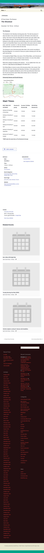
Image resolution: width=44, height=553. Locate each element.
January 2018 (6, 439)
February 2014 (6, 525)
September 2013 (7, 535)
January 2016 (6, 485)
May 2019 (5, 418)
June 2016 (5, 474)
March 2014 (6, 522)
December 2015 (6, 487)
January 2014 (6, 527)
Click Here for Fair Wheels (14, 64)
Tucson (17, 179)
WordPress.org (24, 478)
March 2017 (6, 456)
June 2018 (5, 431)
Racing (22, 440)
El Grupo (22, 426)
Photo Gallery (24, 436)
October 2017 (6, 445)
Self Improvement (24, 452)
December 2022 (6, 397)
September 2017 (7, 447)
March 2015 (6, 502)
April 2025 (5, 376)
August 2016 (6, 470)
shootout (13, 179)
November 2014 (6, 510)
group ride (6, 179)
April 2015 (5, 500)
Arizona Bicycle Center (25, 399)
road (10, 179)
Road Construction (25, 448)
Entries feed (23, 473)
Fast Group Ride (7, 173)
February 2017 (6, 458)
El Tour (22, 428)
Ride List (22, 446)
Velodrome (23, 462)
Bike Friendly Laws (25, 407)
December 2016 (6, 462)
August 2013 (6, 537)
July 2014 (5, 518)
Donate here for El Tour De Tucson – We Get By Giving (26, 389)
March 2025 (6, 378)
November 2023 (6, 391)
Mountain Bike (24, 434)
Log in (22, 471)
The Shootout (7, 169)
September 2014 (7, 514)
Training (22, 458)
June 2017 (5, 449)
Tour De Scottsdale (7, 363)
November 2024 (6, 383)
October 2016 (6, 466)
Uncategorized (24, 460)
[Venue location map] (22, 197)
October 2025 (6, 374)
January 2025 (6, 380)
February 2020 (6, 410)
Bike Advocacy (24, 404)
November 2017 (6, 443)
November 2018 (6, 426)
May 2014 (5, 520)
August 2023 (6, 395)
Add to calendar (10, 149)
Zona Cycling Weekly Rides (36, 339)
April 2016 (5, 479)
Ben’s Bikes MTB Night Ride (9, 257)
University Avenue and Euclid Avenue (13, 77)
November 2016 (6, 464)
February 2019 (6, 422)
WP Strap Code (35, 545)
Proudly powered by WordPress (11, 545)
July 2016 (5, 472)
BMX (22, 414)
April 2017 (5, 454)
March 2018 (6, 437)
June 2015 (5, 497)
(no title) (5, 354)
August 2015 (6, 495)
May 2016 (5, 477)
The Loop (23, 456)
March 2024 (6, 387)
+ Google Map (18, 215)
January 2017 (6, 460)
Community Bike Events (26, 418)
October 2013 (6, 533)
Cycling (22, 424)
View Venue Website (8, 218)
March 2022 (6, 401)
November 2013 (6, 531)
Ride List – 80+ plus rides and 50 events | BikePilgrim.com (25, 385)
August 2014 (6, 516)
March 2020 (6, 408)
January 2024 (6, 389)
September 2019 (7, 412)
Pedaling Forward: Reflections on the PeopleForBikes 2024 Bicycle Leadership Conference (26, 359)
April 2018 (5, 435)
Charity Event (23, 416)
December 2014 (6, 508)
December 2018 (6, 424)
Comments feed (24, 475)
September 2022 (7, 399)
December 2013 (6, 529)
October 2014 (6, 512)
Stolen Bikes (23, 454)
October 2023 (6, 393)
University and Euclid (8, 211)
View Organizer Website (28, 161)
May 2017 (5, 451)
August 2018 (6, 429)
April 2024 (5, 385)
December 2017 (6, 441)
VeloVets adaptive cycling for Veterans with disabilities (15, 329)
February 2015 (6, 504)
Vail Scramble (6, 365)
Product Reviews (24, 438)
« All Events (4, 15)
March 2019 (6, 420)
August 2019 (6, 414)
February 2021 (6, 406)
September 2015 (7, 493)
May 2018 (5, 433)
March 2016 (6, 481)
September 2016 (7, 468)
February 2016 (6, 483)
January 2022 (6, 403)
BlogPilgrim (23, 412)
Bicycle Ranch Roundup (9, 339)
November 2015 (6, 489)
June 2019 (5, 416)
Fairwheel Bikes (26, 158)
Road (11, 175)
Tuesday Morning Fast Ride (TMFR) (11, 292)
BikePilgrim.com (24, 373)
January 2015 (6, 506)
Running (22, 450)
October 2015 (6, 491)
